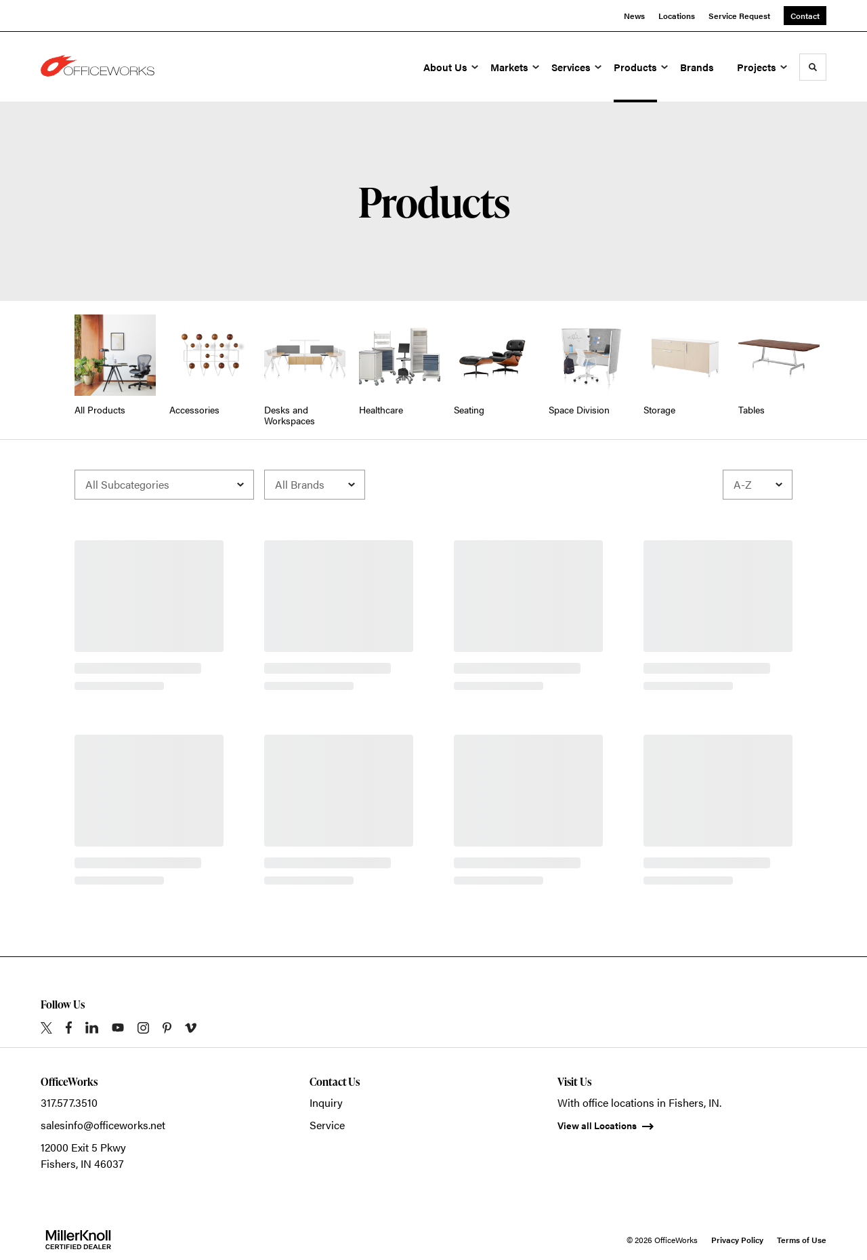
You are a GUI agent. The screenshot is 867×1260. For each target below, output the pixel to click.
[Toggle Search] (812, 67)
